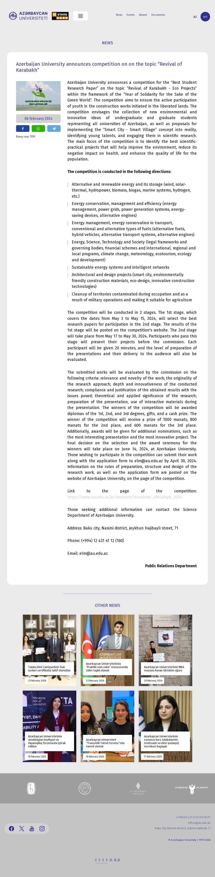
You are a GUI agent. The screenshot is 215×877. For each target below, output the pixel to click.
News (119, 14)
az (195, 17)
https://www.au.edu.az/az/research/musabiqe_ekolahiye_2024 (124, 497)
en (205, 17)
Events (130, 14)
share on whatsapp (38, 128)
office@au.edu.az (199, 822)
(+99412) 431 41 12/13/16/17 (194, 817)
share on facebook (22, 128)
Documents (158, 14)
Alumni (143, 14)
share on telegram (54, 128)
